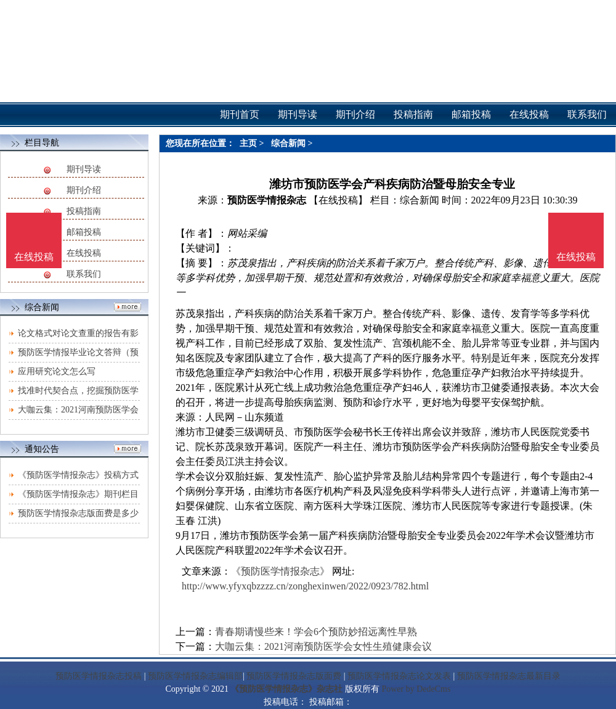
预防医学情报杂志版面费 (293, 676)
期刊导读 (84, 169)
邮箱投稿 (84, 232)
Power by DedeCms (415, 689)
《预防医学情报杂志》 (280, 571)
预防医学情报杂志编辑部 (195, 676)
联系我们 (84, 274)
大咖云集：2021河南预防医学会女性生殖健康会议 (323, 646)
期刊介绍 (84, 190)
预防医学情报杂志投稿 (98, 676)
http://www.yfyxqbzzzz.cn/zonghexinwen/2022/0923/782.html (305, 586)
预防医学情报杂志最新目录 (509, 676)
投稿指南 (84, 211)
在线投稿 (84, 253)
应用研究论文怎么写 (56, 371)
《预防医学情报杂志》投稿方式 (78, 475)
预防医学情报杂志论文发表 (399, 676)
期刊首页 (239, 114)
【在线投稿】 (338, 200)
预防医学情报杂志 (266, 200)
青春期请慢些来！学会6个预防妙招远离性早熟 (316, 631)
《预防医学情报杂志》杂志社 (286, 689)
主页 (248, 143)
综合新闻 (288, 143)
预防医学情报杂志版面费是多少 (78, 513)
